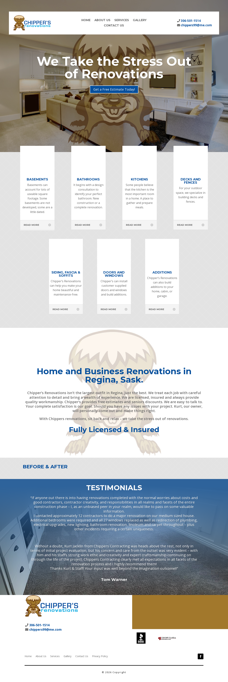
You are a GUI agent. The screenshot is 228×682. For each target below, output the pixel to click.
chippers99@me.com (196, 25)
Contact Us (114, 25)
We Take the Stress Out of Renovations (114, 67)
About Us (102, 20)
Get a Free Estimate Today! (114, 89)
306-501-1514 (190, 21)
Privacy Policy (100, 655)
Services (121, 20)
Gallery (140, 20)
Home (85, 20)
